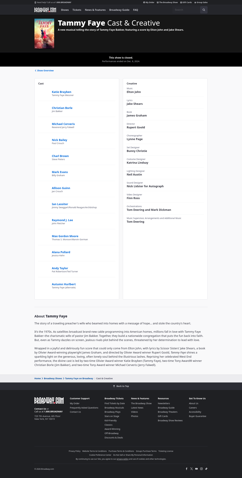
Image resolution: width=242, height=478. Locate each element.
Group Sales (201, 2)
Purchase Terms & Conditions (121, 451)
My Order (148, 2)
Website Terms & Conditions (94, 451)
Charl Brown (60, 156)
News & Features (95, 10)
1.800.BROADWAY (52, 2)
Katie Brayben (61, 92)
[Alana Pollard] (43, 250)
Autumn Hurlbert (64, 284)
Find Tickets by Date (115, 403)
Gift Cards (186, 2)
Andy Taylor (60, 268)
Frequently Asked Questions (84, 407)
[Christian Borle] (43, 107)
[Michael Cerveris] (43, 123)
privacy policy (122, 459)
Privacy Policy (75, 451)
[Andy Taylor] (43, 266)
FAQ (135, 10)
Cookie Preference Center (100, 455)
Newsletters (164, 403)
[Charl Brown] (43, 154)
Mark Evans (60, 172)
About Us (193, 403)
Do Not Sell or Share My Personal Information (133, 455)
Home (37, 378)
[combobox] (190, 10)
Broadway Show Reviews (170, 420)
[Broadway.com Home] (45, 10)
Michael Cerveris (63, 124)
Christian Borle (62, 108)
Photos (134, 416)
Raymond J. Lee (62, 220)
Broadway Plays (113, 411)
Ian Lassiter (60, 204)
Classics (109, 424)
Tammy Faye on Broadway (77, 378)
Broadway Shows (51, 378)
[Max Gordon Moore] (43, 236)
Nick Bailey (59, 140)
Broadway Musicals (114, 407)
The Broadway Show (167, 2)
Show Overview (44, 70)
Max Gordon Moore (65, 236)
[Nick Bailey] (43, 138)
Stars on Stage (112, 416)
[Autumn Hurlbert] (43, 283)
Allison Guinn (61, 188)
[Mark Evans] (43, 170)
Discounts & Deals (114, 437)
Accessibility (195, 411)
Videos (134, 411)
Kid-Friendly (111, 420)
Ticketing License (166, 451)
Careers (193, 407)
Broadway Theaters (167, 411)
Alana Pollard (61, 252)
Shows (65, 10)
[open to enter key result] (204, 10)
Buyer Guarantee (197, 416)
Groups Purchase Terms (146, 451)
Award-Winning (112, 428)
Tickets (77, 10)
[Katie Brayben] (43, 90)
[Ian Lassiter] (43, 202)
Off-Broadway (112, 433)
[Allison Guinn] (43, 186)
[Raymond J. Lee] (43, 219)
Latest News (137, 407)
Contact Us (40, 408)
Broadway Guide (119, 10)
